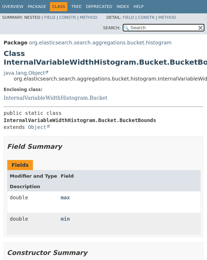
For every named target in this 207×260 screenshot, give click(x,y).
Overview (13, 6)
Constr (67, 17)
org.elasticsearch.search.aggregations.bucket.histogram (100, 43)
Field (49, 17)
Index (123, 6)
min (65, 219)
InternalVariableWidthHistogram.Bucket (55, 98)
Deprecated (99, 6)
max (65, 197)
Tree (76, 6)
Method (88, 17)
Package (37, 6)
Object (37, 127)
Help (139, 6)
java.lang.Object (24, 73)
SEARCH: (112, 28)
